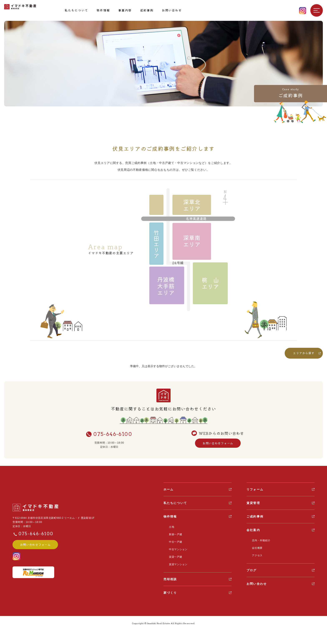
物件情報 (103, 10)
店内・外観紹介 (259, 540)
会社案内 (253, 530)
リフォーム (255, 489)
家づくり (170, 588)
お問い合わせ (172, 10)
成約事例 (146, 10)
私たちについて (76, 10)
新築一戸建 (173, 533)
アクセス (255, 553)
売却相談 (170, 574)
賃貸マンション (176, 560)
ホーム (169, 489)
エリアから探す (303, 353)
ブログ (252, 568)
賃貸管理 (253, 503)
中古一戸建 (173, 539)
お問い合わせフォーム (217, 443)
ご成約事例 (255, 516)
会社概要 (255, 546)
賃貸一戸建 (173, 553)
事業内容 (125, 10)
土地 (169, 526)
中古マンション (176, 546)
